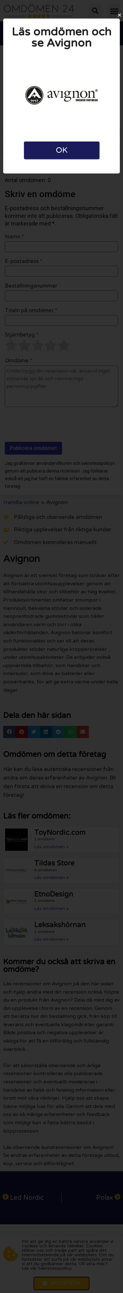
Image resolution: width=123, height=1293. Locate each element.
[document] (61, 646)
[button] (119, 15)
